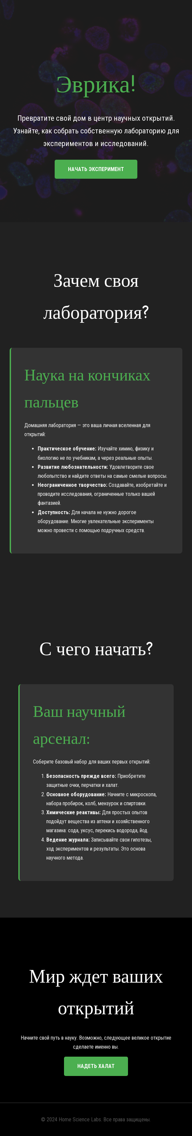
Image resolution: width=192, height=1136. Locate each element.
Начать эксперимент (96, 169)
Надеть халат (96, 1066)
